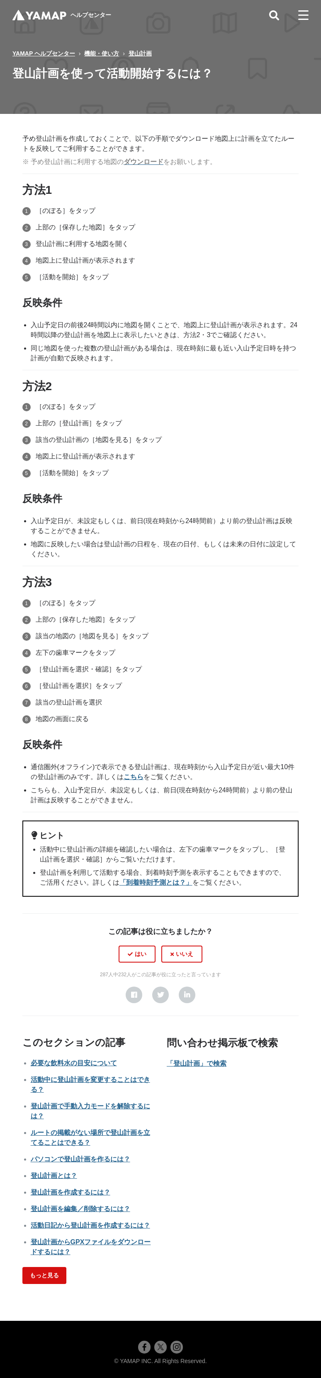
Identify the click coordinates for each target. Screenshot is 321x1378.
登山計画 (140, 53)
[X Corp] (160, 995)
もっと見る (44, 1275)
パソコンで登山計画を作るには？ (80, 1159)
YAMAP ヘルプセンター (43, 53)
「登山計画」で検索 (196, 1063)
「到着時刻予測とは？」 (155, 882)
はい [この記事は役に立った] (140, 954)
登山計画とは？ (54, 1175)
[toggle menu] (303, 15)
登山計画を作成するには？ (70, 1192)
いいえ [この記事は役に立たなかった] (184, 954)
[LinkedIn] (187, 995)
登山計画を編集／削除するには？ (80, 1208)
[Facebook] (134, 995)
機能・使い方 (101, 53)
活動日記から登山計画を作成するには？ (90, 1225)
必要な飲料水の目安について (74, 1063)
